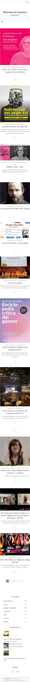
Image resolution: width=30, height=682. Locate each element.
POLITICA (6, 618)
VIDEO (15, 164)
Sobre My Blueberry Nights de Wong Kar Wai (15, 561)
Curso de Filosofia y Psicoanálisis (15, 243)
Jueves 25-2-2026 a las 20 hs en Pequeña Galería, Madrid (15, 70)
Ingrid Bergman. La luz (16, 644)
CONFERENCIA (12, 162)
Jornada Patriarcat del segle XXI (15, 127)
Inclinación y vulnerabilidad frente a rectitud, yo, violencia (15, 471)
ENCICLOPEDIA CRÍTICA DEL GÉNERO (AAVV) (15, 348)
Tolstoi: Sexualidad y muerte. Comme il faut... (14, 659)
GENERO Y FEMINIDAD (12, 67)
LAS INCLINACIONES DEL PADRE (15, 209)
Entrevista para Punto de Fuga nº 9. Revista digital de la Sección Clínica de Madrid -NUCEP (15, 516)
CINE (6, 162)
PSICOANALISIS (23, 67)
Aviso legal (7, 680)
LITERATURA (7, 611)
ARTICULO (6, 280)
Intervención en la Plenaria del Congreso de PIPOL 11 (15, 412)
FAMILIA (6, 621)
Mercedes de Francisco (15, 678)
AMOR (4, 67)
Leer (15, 79)
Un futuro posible (15, 283)
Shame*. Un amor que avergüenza (13, 639)
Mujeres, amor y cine (15, 167)
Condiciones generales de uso (17, 680)
